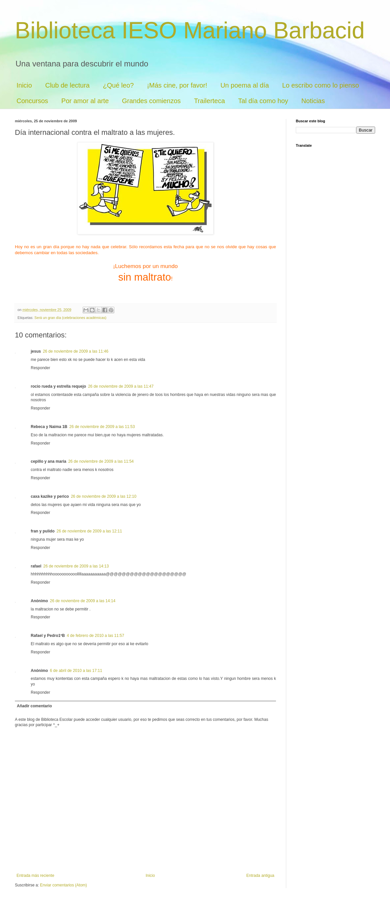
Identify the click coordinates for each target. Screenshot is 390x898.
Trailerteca (209, 100)
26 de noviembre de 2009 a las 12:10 (103, 496)
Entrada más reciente (35, 875)
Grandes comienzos (151, 100)
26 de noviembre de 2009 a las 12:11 (89, 531)
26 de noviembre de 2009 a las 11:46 (75, 351)
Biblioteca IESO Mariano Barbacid (190, 30)
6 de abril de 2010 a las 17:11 (76, 670)
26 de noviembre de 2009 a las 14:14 (82, 601)
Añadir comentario (34, 706)
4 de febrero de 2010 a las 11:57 (95, 635)
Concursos (32, 100)
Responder (40, 368)
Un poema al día (244, 85)
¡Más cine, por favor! (177, 85)
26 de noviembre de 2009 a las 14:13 (76, 566)
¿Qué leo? (118, 85)
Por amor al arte (85, 100)
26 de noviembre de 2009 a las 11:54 (101, 461)
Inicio (24, 85)
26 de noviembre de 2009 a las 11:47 (120, 386)
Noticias (313, 100)
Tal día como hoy (263, 100)
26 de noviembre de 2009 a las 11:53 (102, 426)
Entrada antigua (260, 875)
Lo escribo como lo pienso (320, 85)
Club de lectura (67, 85)
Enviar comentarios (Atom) (63, 885)
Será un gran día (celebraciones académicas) (70, 318)
